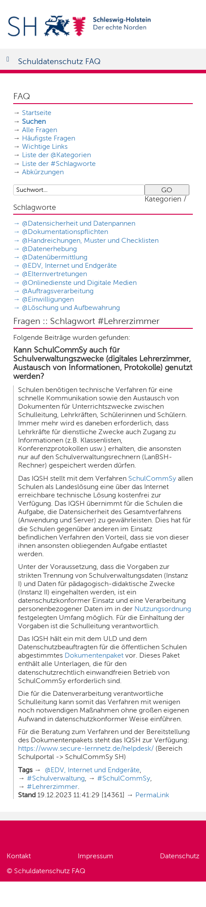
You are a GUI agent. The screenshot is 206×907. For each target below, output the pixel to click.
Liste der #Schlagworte (59, 163)
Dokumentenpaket (94, 655)
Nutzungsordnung (162, 608)
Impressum (95, 856)
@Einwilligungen (48, 299)
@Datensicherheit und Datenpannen (78, 223)
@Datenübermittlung (54, 257)
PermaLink (152, 795)
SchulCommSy (152, 478)
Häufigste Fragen (48, 138)
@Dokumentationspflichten (65, 231)
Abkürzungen (43, 172)
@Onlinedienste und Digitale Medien (79, 282)
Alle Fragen (39, 129)
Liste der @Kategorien (56, 154)
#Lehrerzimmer (52, 786)
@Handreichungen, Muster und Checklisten (90, 240)
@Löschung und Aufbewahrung (71, 307)
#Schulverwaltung (56, 778)
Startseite (36, 112)
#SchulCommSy (123, 778)
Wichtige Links (45, 146)
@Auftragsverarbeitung (58, 291)
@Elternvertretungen (54, 273)
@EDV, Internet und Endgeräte (69, 265)
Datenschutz (179, 856)
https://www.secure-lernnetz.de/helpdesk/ (86, 748)
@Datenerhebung (49, 248)
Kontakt (19, 856)
